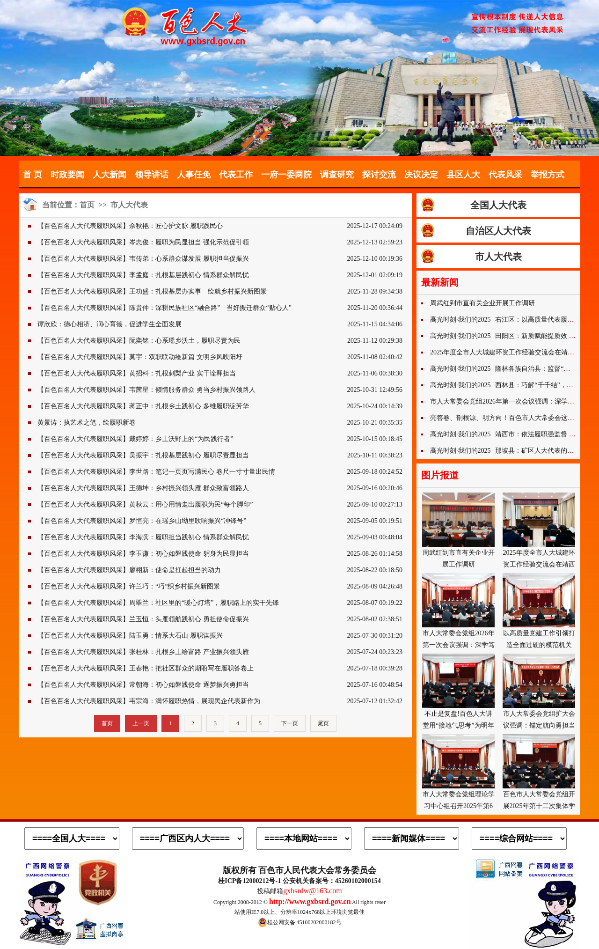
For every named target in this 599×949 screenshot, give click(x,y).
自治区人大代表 (498, 231)
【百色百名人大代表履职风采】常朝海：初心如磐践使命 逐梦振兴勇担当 (143, 684)
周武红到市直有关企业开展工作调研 (482, 303)
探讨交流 (379, 174)
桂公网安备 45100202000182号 (300, 922)
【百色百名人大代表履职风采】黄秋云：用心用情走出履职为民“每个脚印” (145, 504)
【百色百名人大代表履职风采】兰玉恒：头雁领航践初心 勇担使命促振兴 (143, 619)
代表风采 (505, 174)
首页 (87, 205)
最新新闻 (440, 282)
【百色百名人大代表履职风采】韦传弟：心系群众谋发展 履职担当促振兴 (143, 258)
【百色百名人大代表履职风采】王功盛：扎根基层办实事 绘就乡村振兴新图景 (152, 291)
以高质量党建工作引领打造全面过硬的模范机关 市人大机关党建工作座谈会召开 (539, 611)
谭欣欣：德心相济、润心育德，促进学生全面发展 (109, 324)
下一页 (289, 723)
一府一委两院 (286, 174)
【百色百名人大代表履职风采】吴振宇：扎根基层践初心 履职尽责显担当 (143, 455)
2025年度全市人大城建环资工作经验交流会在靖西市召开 (512, 352)
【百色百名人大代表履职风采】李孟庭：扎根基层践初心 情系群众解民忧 (143, 275)
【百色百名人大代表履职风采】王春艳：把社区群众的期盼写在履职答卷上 (145, 668)
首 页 (32, 174)
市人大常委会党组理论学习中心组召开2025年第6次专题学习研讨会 (458, 772)
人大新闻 (109, 174)
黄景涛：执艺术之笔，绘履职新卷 (86, 422)
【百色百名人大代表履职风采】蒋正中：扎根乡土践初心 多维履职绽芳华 (143, 406)
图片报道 (440, 475)
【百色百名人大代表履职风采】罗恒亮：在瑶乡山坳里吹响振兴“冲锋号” (141, 520)
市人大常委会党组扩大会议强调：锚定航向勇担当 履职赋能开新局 (539, 691)
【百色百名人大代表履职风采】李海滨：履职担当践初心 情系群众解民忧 (143, 537)
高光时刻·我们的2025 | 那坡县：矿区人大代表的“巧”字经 (511, 450)
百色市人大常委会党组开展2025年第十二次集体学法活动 (539, 772)
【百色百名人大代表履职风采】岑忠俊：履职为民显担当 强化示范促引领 (143, 242)
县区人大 (463, 174)
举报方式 (547, 174)
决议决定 (421, 174)
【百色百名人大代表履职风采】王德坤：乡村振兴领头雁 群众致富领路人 (143, 488)
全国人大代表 (498, 205)
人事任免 (194, 174)
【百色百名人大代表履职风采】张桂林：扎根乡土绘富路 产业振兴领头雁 (143, 651)
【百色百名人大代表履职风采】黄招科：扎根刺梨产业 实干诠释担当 (136, 373)
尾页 (323, 723)
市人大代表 (129, 205)
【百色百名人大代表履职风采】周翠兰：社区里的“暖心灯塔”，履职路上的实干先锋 (158, 602)
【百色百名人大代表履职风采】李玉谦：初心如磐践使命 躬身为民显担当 (143, 553)
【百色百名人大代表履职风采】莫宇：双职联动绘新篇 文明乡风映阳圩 (139, 356)
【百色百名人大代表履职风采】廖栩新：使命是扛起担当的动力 (129, 570)
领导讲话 (151, 174)
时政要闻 (67, 174)
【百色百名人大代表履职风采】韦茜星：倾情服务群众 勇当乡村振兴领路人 (146, 389)
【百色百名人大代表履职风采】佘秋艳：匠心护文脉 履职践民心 (130, 225)
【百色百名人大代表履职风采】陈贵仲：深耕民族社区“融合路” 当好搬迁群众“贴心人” (164, 307)
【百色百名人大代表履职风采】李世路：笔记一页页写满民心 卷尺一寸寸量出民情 (156, 471)
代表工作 (236, 174)
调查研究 (337, 174)
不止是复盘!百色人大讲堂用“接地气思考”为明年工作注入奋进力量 (458, 691)
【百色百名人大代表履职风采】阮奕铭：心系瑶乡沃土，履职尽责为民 (139, 340)
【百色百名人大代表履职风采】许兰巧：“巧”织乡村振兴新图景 (128, 586)
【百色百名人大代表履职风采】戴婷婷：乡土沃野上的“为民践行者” (135, 438)
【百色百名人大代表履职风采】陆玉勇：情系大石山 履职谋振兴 (130, 635)
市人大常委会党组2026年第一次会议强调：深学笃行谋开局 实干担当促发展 (458, 611)
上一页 (140, 723)
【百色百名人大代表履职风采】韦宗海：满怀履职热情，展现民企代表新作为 (148, 701)
